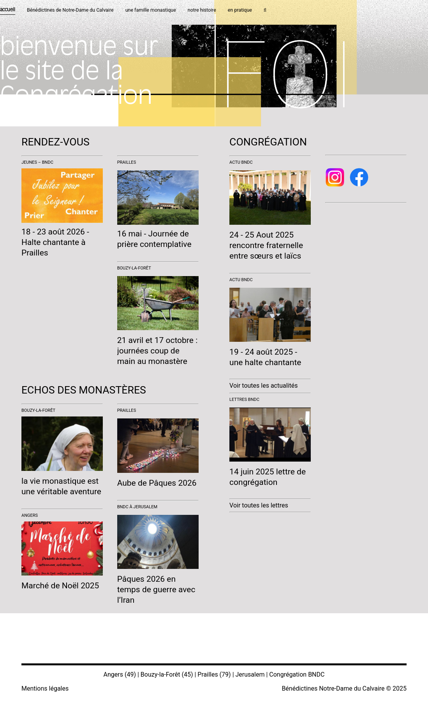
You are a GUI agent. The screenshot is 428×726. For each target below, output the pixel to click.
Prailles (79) (214, 674)
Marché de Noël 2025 (60, 585)
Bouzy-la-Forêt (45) (167, 674)
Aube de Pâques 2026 (157, 483)
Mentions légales (45, 688)
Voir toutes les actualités (263, 385)
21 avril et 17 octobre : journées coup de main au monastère (157, 351)
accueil (7, 9)
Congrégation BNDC (296, 674)
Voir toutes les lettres (258, 505)
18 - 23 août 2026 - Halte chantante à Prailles (55, 242)
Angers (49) (120, 674)
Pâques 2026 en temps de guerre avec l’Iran (156, 589)
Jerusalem (250, 674)
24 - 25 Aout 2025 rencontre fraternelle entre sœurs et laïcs (266, 245)
